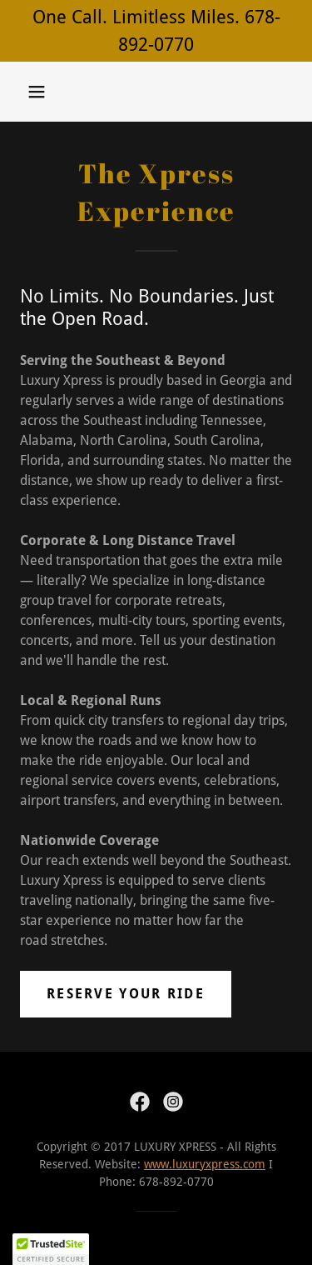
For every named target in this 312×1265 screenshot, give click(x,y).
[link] (139, 1101)
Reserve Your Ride (126, 994)
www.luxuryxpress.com (204, 1164)
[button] (36, 91)
